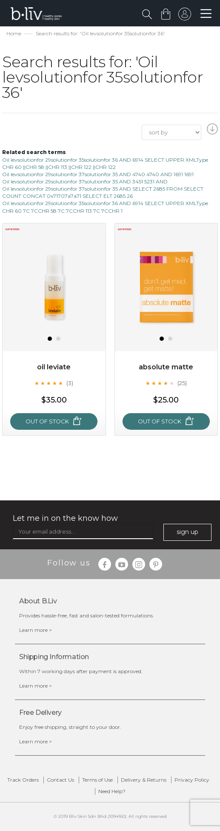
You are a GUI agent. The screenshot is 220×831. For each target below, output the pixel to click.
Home (13, 33)
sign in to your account (184, 16)
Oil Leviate (54, 367)
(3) (69, 383)
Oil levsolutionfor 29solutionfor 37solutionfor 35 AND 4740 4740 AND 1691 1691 (98, 174)
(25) (182, 383)
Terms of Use (97, 780)
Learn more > (35, 630)
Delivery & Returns (143, 780)
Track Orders (23, 780)
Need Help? (112, 791)
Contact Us (60, 780)
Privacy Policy (191, 780)
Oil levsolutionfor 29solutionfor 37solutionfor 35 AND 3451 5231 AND (85, 181)
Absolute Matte (166, 367)
